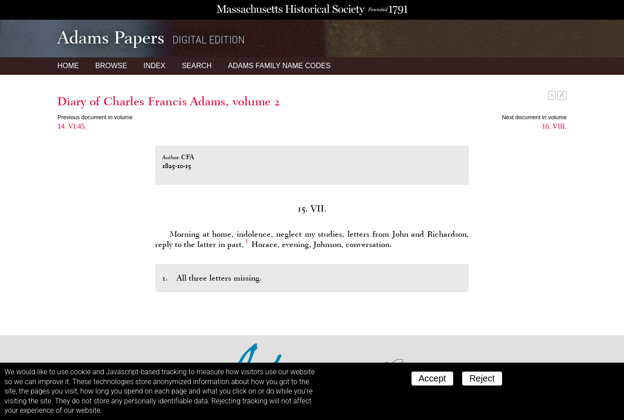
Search (197, 65)
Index (154, 65)
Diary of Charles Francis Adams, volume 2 (168, 101)
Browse (111, 65)
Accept (432, 378)
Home (68, 65)
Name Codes (279, 65)
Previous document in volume (95, 117)
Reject (482, 378)
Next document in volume (534, 117)
